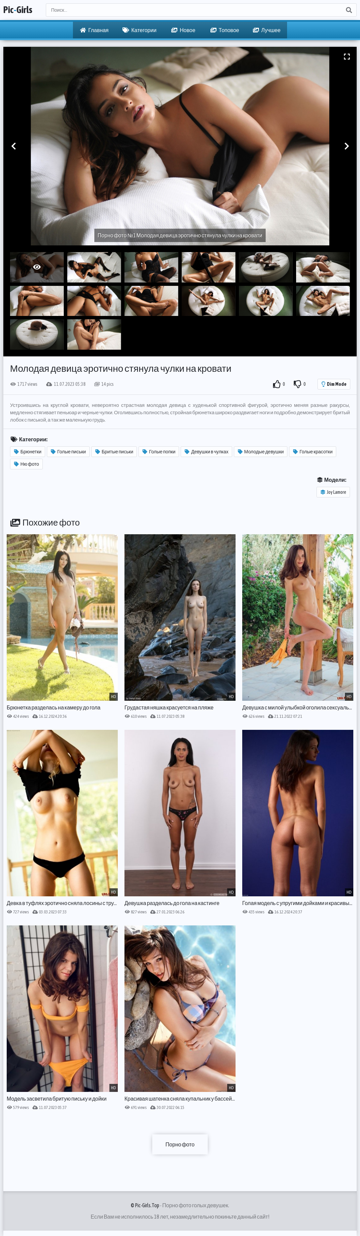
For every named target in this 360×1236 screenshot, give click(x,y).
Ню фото (26, 464)
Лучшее (267, 30)
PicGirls (17, 10)
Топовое (224, 30)
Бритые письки (114, 452)
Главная (94, 30)
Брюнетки (27, 452)
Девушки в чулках (206, 452)
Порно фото (180, 1144)
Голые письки (68, 452)
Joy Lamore (333, 492)
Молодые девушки (261, 452)
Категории (139, 30)
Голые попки (159, 452)
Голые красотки (313, 452)
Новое (183, 30)
